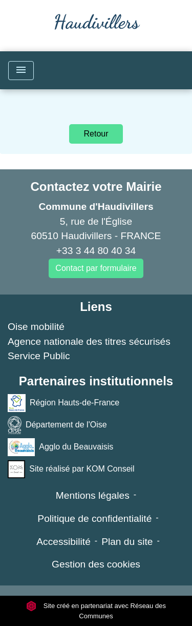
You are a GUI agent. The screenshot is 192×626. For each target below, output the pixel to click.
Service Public (39, 355)
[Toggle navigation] (21, 70)
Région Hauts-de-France (63, 403)
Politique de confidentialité (94, 518)
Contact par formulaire (95, 268)
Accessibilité (63, 541)
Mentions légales (93, 495)
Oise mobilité (36, 326)
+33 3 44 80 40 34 (96, 250)
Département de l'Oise (57, 425)
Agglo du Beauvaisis (60, 447)
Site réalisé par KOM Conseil (71, 469)
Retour (95, 133)
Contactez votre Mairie (95, 186)
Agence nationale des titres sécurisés (89, 341)
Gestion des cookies (96, 564)
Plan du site (127, 541)
